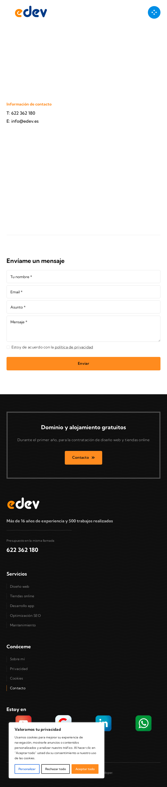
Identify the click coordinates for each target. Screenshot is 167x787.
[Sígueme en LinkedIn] (103, 716)
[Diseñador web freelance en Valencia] (30, 6)
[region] (56, 750)
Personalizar (27, 769)
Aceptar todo (85, 769)
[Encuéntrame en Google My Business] (63, 716)
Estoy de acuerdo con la (52, 347)
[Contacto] (83, 457)
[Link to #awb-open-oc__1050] (154, 12)
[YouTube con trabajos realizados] (23, 716)
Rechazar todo (55, 769)
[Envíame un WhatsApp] (143, 716)
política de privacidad (74, 347)
